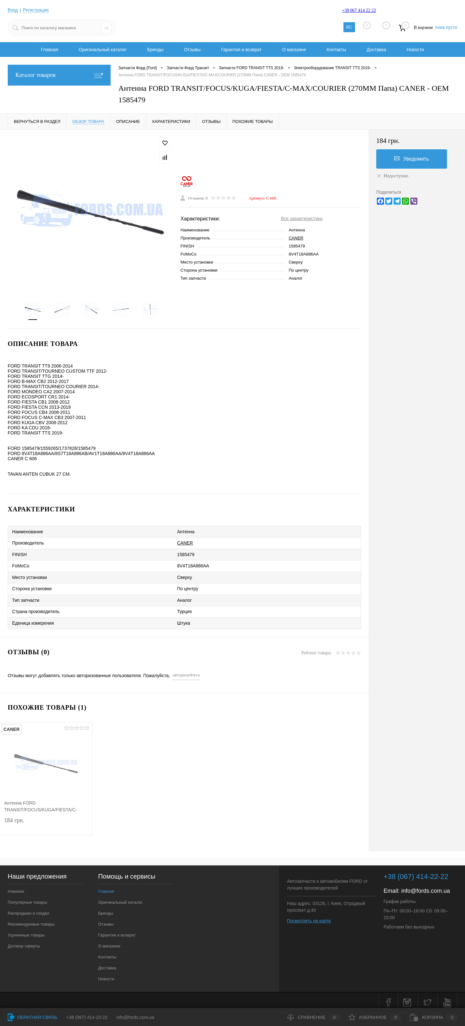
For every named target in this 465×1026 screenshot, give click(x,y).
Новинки (16, 887)
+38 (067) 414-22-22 (86, 1017)
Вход (13, 10)
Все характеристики (302, 218)
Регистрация (36, 10)
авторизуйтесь (186, 671)
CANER (296, 238)
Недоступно (392, 175)
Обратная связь (32, 1017)
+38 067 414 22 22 (359, 10)
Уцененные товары (26, 931)
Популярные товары (27, 898)
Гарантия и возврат (241, 49)
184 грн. (46, 822)
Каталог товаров (59, 75)
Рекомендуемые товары (31, 920)
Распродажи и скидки (28, 909)
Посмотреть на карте (309, 916)
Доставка (376, 49)
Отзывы (192, 49)
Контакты (336, 49)
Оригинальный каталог (103, 49)
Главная (49, 49)
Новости (415, 49)
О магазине (294, 49)
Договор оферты (24, 942)
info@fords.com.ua (425, 887)
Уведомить (411, 159)
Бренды (155, 49)
